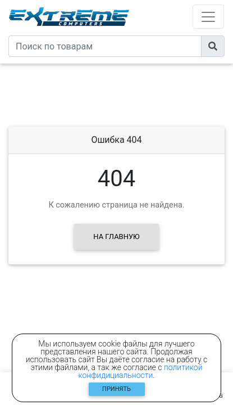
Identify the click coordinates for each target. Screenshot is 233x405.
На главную (116, 236)
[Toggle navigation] (208, 16)
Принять (116, 389)
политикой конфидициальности (140, 371)
